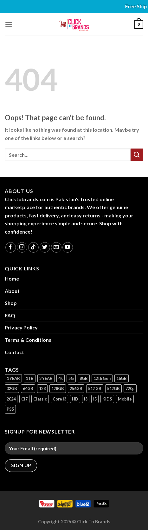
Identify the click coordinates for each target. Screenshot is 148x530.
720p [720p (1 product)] (130, 388)
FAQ (10, 315)
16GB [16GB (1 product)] (121, 378)
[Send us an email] (56, 247)
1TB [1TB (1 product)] (30, 378)
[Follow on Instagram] (22, 247)
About (12, 291)
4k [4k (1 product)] (60, 378)
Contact (14, 352)
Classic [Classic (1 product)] (40, 398)
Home (12, 278)
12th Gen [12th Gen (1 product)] (102, 378)
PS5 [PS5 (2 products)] (10, 409)
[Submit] (137, 155)
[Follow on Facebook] (10, 247)
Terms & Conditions (28, 340)
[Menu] (8, 24)
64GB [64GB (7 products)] (28, 388)
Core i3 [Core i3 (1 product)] (59, 398)
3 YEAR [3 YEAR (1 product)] (46, 378)
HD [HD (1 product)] (75, 398)
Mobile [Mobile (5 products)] (125, 398)
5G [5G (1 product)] (71, 378)
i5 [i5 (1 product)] (95, 398)
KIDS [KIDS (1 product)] (107, 398)
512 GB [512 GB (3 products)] (94, 388)
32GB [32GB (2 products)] (12, 388)
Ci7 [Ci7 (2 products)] (24, 398)
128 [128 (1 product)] (42, 388)
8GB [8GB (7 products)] (84, 378)
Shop (11, 303)
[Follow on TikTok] (33, 247)
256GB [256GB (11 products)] (76, 388)
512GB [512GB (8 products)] (113, 388)
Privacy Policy (21, 327)
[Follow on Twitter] (45, 247)
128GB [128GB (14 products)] (57, 388)
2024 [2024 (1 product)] (11, 398)
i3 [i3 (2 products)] (85, 398)
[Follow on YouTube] (67, 247)
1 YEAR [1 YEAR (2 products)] (13, 378)
